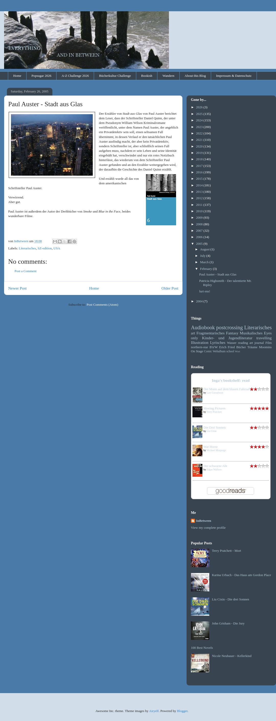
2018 (199, 159)
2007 (199, 230)
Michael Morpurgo (216, 450)
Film (268, 343)
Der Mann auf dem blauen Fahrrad (226, 389)
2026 (199, 107)
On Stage (197, 351)
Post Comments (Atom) (102, 304)
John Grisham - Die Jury (228, 623)
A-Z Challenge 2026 (75, 76)
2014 (199, 185)
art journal (256, 343)
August (205, 249)
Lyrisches (217, 342)
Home (17, 76)
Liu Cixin (212, 431)
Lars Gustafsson (215, 392)
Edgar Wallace (214, 469)
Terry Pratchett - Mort (226, 551)
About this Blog (195, 76)
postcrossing (229, 327)
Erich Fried (227, 347)
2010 (199, 211)
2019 (199, 153)
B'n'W (214, 347)
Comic (208, 351)
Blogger (182, 711)
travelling (264, 338)
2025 (199, 114)
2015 (199, 179)
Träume (252, 347)
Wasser (231, 343)
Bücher (241, 347)
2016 (199, 172)
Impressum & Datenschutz (233, 76)
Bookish (146, 76)
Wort (237, 351)
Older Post (170, 288)
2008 (199, 224)
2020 (199, 146)
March (205, 262)
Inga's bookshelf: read (231, 380)
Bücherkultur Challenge (115, 76)
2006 (199, 237)
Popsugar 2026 (41, 76)
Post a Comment (26, 271)
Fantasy (232, 333)
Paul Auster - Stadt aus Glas (217, 274)
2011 (199, 205)
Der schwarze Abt (215, 466)
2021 (199, 140)
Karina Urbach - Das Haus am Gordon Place (241, 575)
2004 (199, 301)
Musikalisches (251, 333)
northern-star (199, 347)
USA (56, 248)
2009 (199, 217)
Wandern (169, 76)
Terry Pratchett (214, 411)
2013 (199, 192)
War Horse (210, 447)
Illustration (199, 342)
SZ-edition (45, 248)
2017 (199, 166)
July (203, 256)
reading (243, 343)
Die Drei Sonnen (214, 427)
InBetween (203, 521)
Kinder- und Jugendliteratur (227, 338)
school (230, 351)
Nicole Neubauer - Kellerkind (231, 656)
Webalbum (219, 351)
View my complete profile (208, 527)
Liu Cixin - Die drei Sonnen (230, 599)
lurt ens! (204, 291)
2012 (199, 198)
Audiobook (203, 327)
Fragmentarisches (211, 333)
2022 (199, 133)
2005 (199, 244)
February (206, 269)
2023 (199, 127)
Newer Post (17, 288)
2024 (199, 120)
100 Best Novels (202, 648)
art (193, 333)
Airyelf (154, 711)
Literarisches (27, 248)
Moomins (265, 347)
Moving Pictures (214, 408)
